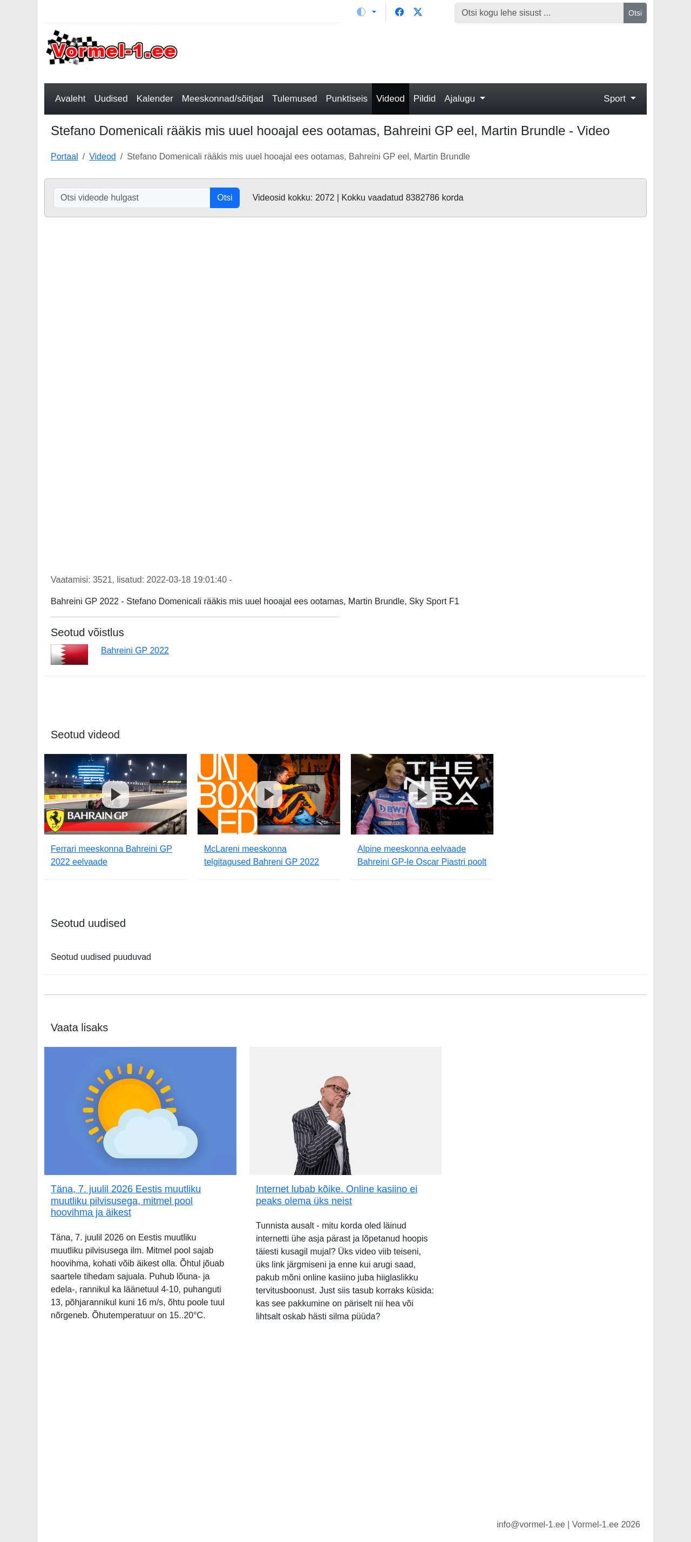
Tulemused (294, 99)
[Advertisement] (422, 52)
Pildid (425, 99)
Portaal (64, 156)
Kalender (155, 99)
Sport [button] (616, 99)
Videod (390, 99)
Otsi (635, 13)
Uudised (110, 99)
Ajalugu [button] (460, 99)
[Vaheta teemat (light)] (366, 12)
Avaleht (70, 99)
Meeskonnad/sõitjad (222, 99)
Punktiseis (347, 99)
